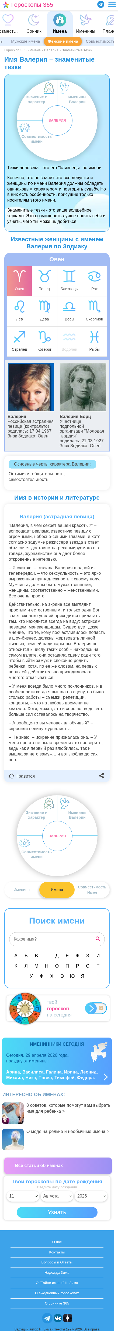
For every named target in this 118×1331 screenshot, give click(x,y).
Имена (57, 890)
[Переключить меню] (112, 4)
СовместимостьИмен (92, 890)
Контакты (57, 1252)
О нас (57, 1242)
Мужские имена (25, 41)
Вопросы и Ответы (57, 1262)
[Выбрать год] (91, 1196)
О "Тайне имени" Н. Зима (57, 1283)
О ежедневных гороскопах (57, 1293)
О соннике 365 (57, 1303)
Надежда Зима (56, 1272)
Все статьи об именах (39, 1165)
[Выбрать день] (22, 1196)
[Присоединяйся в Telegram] (100, 4)
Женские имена (63, 41)
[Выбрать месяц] (57, 1196)
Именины (21, 890)
